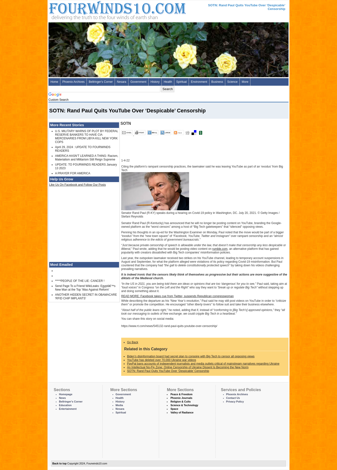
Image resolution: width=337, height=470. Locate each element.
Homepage (65, 394)
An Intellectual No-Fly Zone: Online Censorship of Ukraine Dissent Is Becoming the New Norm (188, 367)
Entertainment (68, 408)
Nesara (121, 82)
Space (174, 408)
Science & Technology (184, 405)
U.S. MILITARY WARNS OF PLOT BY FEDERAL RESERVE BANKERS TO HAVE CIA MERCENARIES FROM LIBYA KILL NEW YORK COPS (86, 136)
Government (138, 82)
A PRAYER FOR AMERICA (72, 173)
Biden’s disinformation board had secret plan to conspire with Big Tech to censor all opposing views (191, 356)
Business (217, 82)
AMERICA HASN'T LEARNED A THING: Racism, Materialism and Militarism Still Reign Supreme (86, 157)
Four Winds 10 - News (96, 9)
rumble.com (220, 249)
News (62, 397)
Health (168, 82)
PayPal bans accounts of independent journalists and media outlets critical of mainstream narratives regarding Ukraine (203, 363)
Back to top (59, 463)
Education (65, 405)
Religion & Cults (180, 401)
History (155, 82)
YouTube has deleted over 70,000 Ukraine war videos (161, 360)
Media (119, 405)
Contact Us (233, 397)
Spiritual (181, 82)
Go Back (132, 342)
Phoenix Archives (73, 82)
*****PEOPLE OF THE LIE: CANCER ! (79, 281)
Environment (199, 82)
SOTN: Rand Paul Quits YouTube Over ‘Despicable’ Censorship (168, 371)
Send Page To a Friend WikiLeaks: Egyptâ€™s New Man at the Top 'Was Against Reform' (85, 287)
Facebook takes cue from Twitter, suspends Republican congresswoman (177, 296)
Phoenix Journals (181, 397)
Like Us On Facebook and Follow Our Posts (77, 184)
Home (54, 82)
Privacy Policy (235, 401)
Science (232, 82)
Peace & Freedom (181, 394)
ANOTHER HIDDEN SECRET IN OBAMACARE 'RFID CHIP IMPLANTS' (86, 296)
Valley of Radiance (181, 412)
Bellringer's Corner (101, 82)
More (245, 82)
